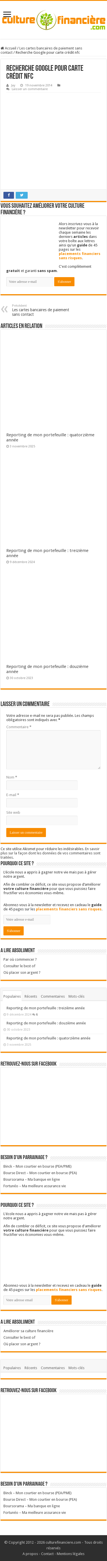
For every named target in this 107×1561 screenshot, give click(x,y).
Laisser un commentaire (30, 89)
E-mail (12, 795)
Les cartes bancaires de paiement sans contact (41, 310)
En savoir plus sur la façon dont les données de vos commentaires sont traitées (50, 853)
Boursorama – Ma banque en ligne (31, 1179)
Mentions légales (70, 1554)
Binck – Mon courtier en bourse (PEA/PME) (37, 1166)
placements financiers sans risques (79, 256)
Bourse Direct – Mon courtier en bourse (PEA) (40, 1173)
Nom (11, 777)
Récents (31, 996)
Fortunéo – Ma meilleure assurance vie (34, 1186)
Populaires (12, 996)
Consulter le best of (19, 966)
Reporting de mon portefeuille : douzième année (46, 1023)
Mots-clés (76, 996)
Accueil (8, 48)
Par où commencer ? (20, 959)
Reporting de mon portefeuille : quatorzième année (48, 1038)
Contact (47, 1554)
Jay (13, 85)
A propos (30, 1554)
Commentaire (18, 727)
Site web (13, 812)
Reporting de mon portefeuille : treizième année (46, 1008)
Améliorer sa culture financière (28, 1331)
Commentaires (53, 996)
